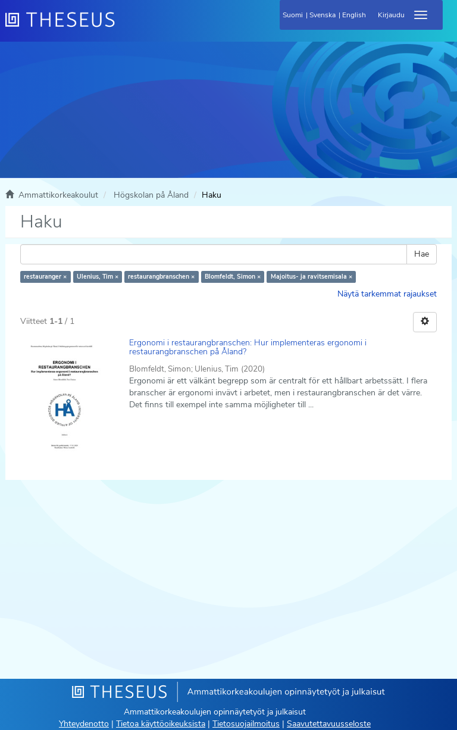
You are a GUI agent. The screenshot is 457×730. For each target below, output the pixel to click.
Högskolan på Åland (151, 195)
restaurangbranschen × (161, 276)
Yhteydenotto (84, 723)
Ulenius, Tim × (97, 276)
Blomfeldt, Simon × (233, 276)
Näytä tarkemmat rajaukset (387, 294)
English (354, 15)
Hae (421, 254)
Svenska (322, 15)
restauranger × (45, 276)
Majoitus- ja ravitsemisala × (311, 276)
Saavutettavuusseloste (329, 723)
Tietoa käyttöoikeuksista (160, 723)
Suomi (293, 15)
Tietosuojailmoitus (246, 723)
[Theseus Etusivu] (124, 27)
